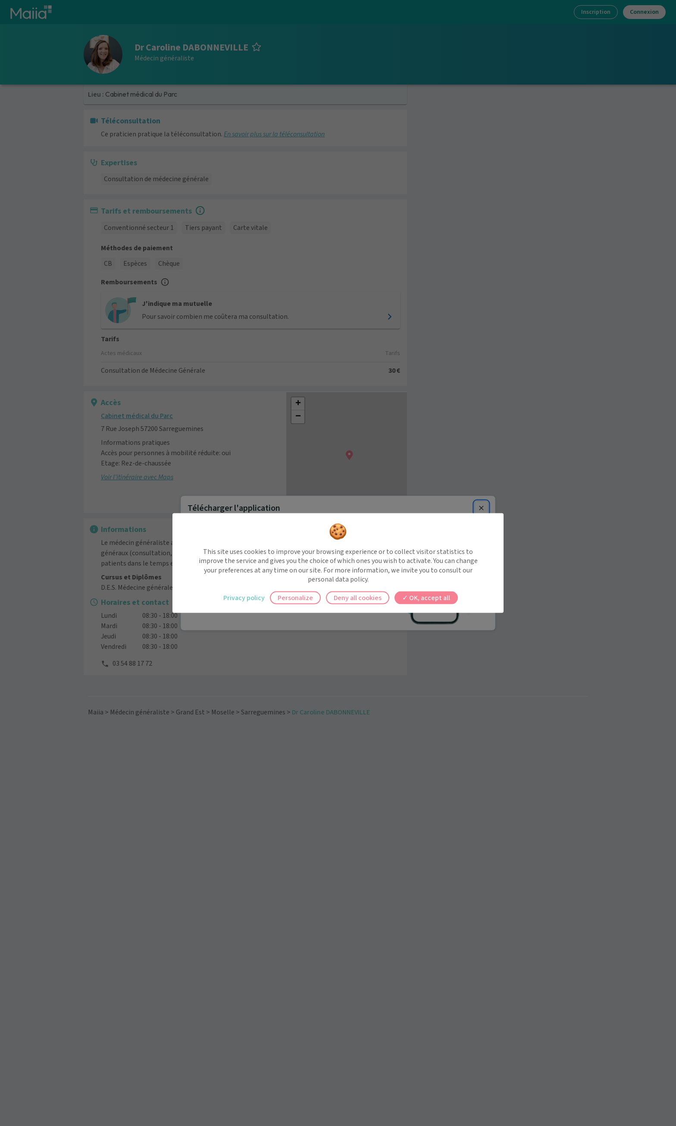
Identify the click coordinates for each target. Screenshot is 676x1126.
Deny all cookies (358, 597)
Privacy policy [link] (244, 597)
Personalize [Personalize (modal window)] (295, 597)
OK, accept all (426, 597)
